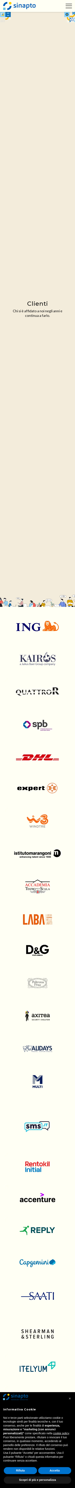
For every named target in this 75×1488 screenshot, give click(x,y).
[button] (70, 1398)
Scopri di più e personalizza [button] (37, 1479)
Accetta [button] (55, 1470)
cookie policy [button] (61, 1433)
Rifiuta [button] (20, 1470)
